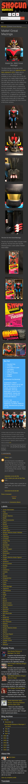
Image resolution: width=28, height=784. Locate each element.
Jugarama (6, 588)
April (6, 733)
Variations (6, 561)
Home (4, 26)
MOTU (5, 599)
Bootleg (5, 565)
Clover (5, 567)
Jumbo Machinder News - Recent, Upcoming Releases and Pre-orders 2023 (16, 702)
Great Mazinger (7, 586)
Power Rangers (7, 549)
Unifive (5, 559)
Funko (4, 582)
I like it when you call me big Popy (15, 478)
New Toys (6, 547)
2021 (5, 738)
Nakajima (5, 528)
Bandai (5, 524)
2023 (5, 719)
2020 (5, 740)
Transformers (7, 638)
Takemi (5, 632)
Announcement (7, 563)
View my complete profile (8, 777)
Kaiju (4, 592)
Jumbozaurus (7, 590)
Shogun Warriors (8, 516)
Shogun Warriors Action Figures (12, 557)
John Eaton (11, 757)
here (10, 442)
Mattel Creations (7, 605)
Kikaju (4, 594)
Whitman (5, 644)
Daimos (5, 576)
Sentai (4, 555)
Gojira (4, 584)
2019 (5, 743)
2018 (5, 745)
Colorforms (6, 570)
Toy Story (5, 636)
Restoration (6, 553)
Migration (5, 611)
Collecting (6, 536)
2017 (5, 747)
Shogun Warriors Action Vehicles (12, 532)
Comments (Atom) (15, 502)
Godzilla (5, 543)
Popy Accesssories (8, 520)
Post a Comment (6, 494)
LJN (4, 596)
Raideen (5, 623)
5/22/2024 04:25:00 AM (12, 491)
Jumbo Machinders (8, 509)
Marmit (5, 601)
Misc (4, 615)
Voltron (5, 642)
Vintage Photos (7, 640)
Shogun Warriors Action (10, 628)
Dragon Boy (6, 541)
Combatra (6, 538)
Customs (5, 526)
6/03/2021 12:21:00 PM (12, 476)
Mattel (4, 518)
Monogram (6, 619)
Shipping (5, 626)
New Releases (7, 621)
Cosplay (5, 572)
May (6, 731)
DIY (4, 574)
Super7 (5, 522)
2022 (5, 736)
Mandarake (6, 545)
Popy (4, 511)
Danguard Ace (7, 578)
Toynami (5, 534)
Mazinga (5, 607)
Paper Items (6, 530)
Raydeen (5, 551)
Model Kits (6, 617)
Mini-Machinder (7, 613)
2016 (5, 750)
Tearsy (7, 457)
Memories (6, 609)
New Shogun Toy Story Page (16, 688)
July (6, 729)
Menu (14, 22)
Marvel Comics (7, 603)
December (8, 722)
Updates (5, 514)
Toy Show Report (8, 634)
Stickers (5, 630)
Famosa (5, 580)
